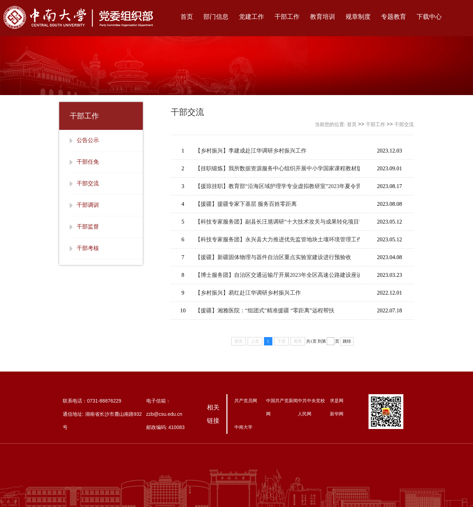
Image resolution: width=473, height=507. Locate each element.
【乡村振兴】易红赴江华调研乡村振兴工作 (248, 293)
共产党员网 (245, 400)
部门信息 (215, 16)
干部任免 (88, 162)
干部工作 (287, 16)
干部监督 (88, 226)
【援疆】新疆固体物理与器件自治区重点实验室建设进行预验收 (273, 257)
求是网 (336, 400)
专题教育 (393, 16)
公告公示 (88, 140)
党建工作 (251, 16)
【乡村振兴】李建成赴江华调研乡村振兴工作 (251, 151)
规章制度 (358, 16)
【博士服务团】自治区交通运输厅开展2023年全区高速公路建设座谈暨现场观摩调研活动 (277, 275)
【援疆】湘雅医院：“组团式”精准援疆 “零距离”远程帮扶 (264, 310)
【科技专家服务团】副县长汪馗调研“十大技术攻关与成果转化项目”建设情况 (277, 222)
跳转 (347, 341)
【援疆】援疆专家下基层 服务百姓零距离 (246, 204)
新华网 (336, 413)
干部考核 (88, 248)
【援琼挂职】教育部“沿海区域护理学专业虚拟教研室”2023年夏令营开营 (277, 186)
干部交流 (88, 183)
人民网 (304, 413)
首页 (186, 16)
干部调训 (88, 205)
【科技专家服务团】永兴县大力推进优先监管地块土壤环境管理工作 (277, 239)
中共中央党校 (311, 400)
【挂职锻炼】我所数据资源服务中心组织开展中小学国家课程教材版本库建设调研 (277, 168)
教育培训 (322, 16)
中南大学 (243, 427)
